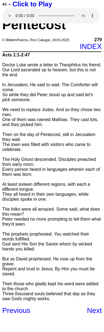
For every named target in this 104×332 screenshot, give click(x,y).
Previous (16, 310)
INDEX (91, 46)
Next (94, 310)
